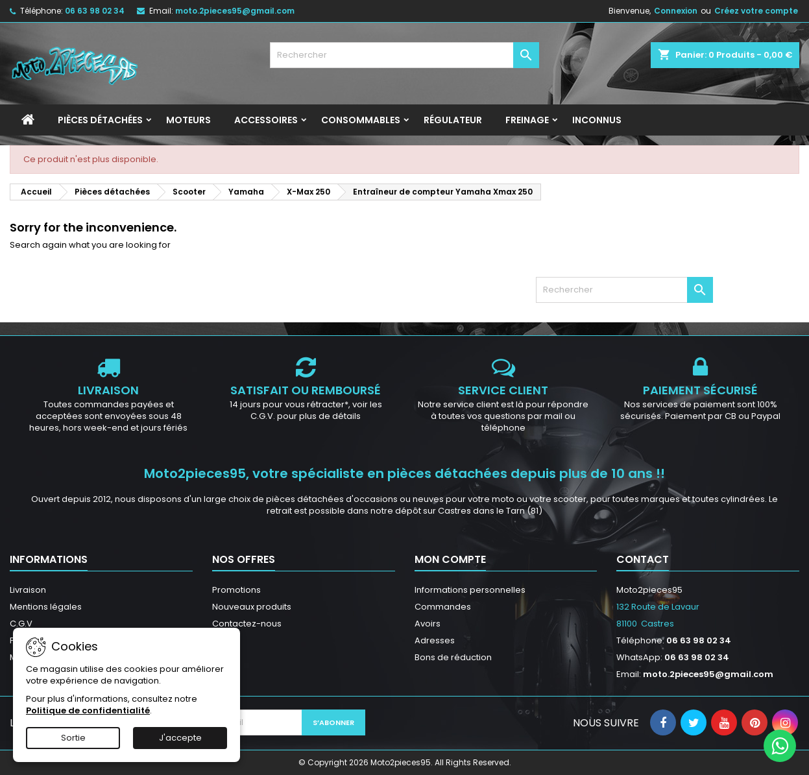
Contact (642, 559)
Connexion (675, 10)
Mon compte (450, 559)
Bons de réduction (453, 657)
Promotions (236, 590)
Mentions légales (46, 607)
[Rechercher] (405, 55)
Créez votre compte (756, 10)
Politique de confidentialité (88, 710)
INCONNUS (597, 119)
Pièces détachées (100, 119)
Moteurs (188, 119)
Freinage (527, 119)
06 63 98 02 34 (95, 10)
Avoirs (428, 623)
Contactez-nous (247, 623)
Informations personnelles (470, 590)
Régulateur (453, 119)
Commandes (443, 607)
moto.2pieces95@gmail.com (235, 10)
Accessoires (266, 119)
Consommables (360, 119)
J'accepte (180, 738)
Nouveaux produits (251, 607)
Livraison (28, 590)
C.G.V (21, 623)
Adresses (435, 640)
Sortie (73, 738)
